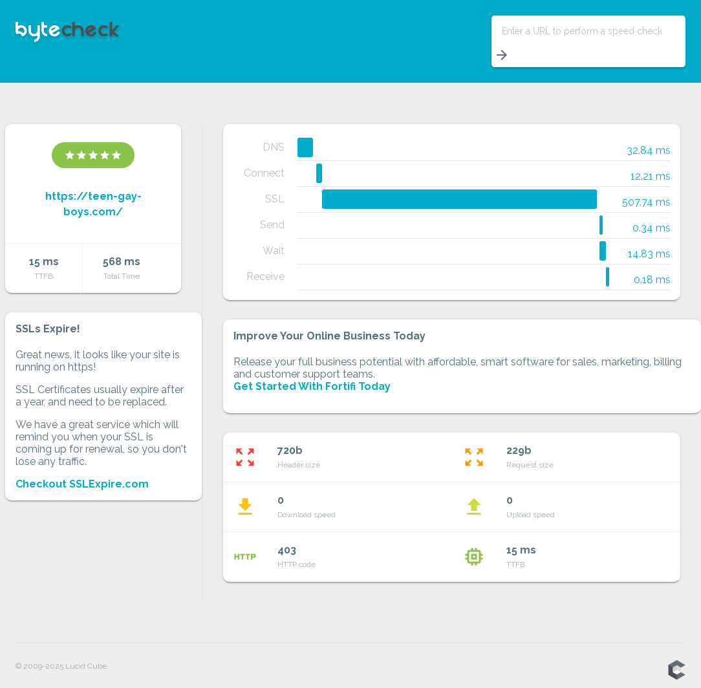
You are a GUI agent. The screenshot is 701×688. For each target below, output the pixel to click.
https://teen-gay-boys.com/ (93, 204)
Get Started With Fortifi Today (312, 386)
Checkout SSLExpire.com (82, 484)
